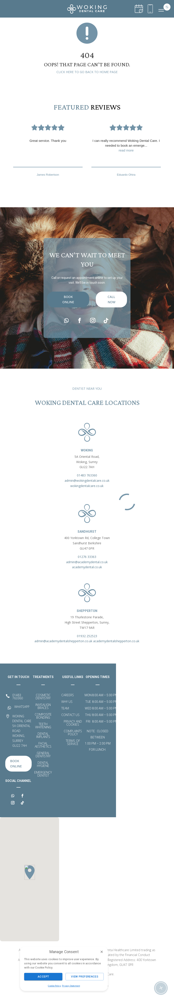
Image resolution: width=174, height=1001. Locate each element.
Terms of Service (73, 749)
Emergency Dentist (43, 780)
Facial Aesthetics (43, 751)
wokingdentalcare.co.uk (86, 492)
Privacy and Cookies (73, 729)
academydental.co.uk (87, 573)
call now (111, 318)
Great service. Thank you (47, 147)
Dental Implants (43, 742)
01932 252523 (87, 642)
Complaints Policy (73, 739)
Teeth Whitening (43, 732)
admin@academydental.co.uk (87, 568)
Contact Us (70, 721)
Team (65, 715)
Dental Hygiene (43, 771)
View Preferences (84, 976)
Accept (43, 976)
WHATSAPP (21, 713)
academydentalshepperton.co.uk (116, 647)
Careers (67, 701)
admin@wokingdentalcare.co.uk (87, 487)
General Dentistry (43, 761)
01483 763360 (87, 482)
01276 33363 (87, 563)
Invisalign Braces (43, 713)
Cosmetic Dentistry (43, 703)
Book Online (68, 318)
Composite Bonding (43, 722)
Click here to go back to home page (87, 78)
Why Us (66, 708)
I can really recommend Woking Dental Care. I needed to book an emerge (126, 152)
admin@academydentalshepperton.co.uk (63, 647)
